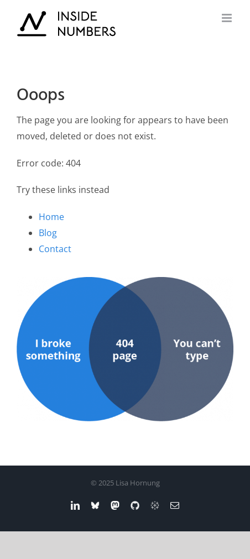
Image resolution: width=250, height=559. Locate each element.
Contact (55, 249)
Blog (48, 233)
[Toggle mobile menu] (227, 18)
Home (51, 217)
